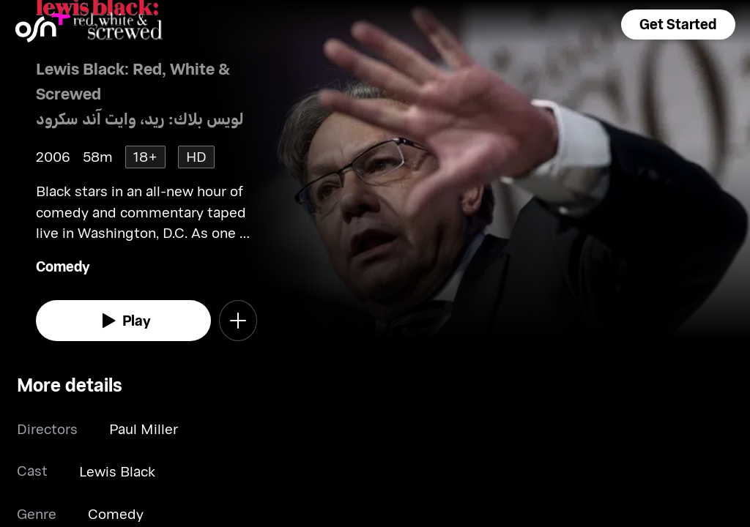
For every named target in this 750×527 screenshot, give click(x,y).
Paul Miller (143, 428)
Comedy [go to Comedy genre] (63, 266)
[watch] (123, 320)
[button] (678, 25)
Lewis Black (117, 471)
